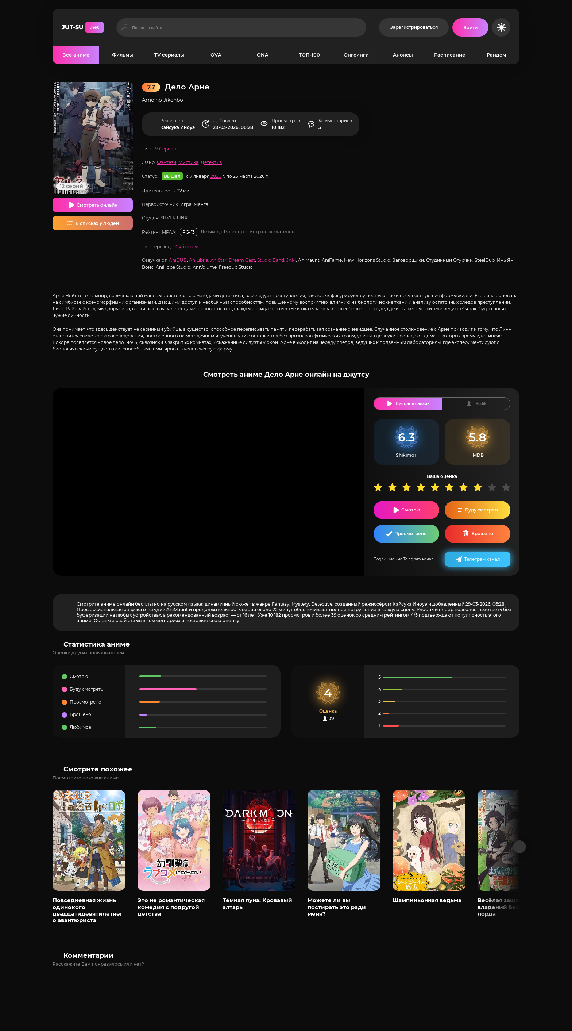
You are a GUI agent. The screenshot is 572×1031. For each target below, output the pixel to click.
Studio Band (270, 260)
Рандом (496, 55)
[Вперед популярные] (519, 846)
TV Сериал (164, 149)
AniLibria (198, 260)
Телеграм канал (482, 559)
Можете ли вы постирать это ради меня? (337, 907)
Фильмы (122, 55)
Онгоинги (356, 55)
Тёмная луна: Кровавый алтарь (257, 903)
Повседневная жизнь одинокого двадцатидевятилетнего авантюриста (88, 910)
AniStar (218, 260)
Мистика (188, 162)
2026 (215, 176)
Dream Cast (242, 260)
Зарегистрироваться (414, 27)
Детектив (211, 162)
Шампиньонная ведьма (427, 900)
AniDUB (178, 260)
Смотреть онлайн (97, 205)
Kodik (481, 403)
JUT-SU (83, 27)
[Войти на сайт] (470, 27)
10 (509, 487)
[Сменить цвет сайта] (501, 27)
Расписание (449, 55)
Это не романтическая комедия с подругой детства (171, 907)
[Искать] (124, 27)
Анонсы (403, 55)
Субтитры (186, 246)
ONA (262, 55)
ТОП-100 (309, 55)
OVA (215, 55)
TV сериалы (169, 55)
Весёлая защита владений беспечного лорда (511, 907)
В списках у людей (97, 223)
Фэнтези (166, 162)
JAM (291, 260)
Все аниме (75, 55)
